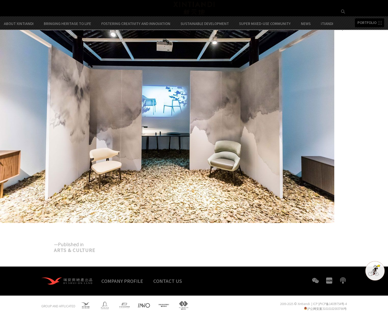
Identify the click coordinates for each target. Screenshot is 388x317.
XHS (329, 280)
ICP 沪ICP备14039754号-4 (330, 304)
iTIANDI (327, 43)
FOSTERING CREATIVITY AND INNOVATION (135, 43)
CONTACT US (167, 281)
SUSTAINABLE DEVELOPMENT (205, 43)
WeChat (315, 280)
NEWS (306, 43)
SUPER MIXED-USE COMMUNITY (265, 43)
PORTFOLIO (367, 42)
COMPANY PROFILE (122, 281)
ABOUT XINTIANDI (19, 43)
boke (343, 280)
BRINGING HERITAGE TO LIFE (67, 43)
